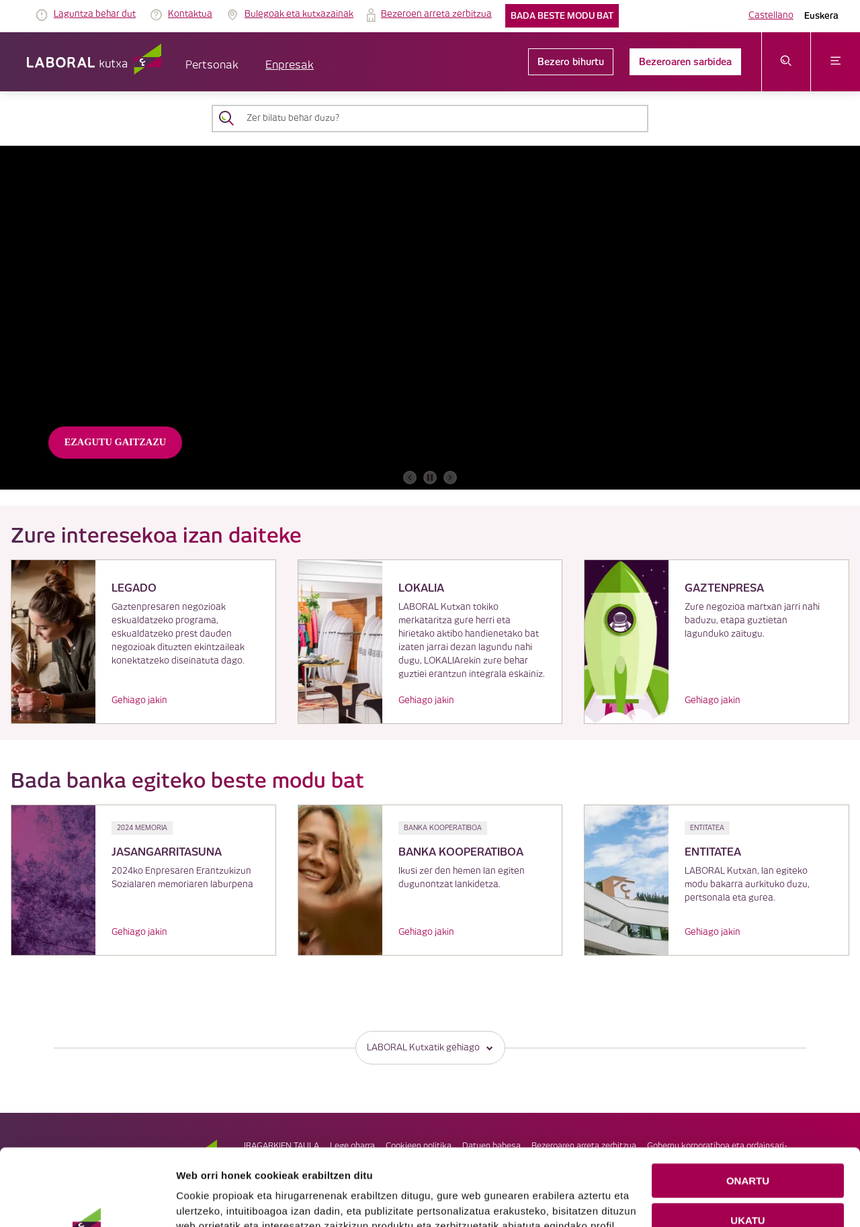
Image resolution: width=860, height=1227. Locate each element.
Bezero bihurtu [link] (571, 61)
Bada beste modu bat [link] (562, 16)
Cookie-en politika (460, 1199)
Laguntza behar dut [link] (95, 14)
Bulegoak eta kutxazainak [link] (299, 14)
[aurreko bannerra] (410, 477)
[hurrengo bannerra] (450, 477)
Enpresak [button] (289, 65)
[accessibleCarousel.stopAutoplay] (430, 477)
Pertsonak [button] (212, 65)
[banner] (430, 318)
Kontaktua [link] (190, 14)
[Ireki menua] (835, 61)
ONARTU (747, 1108)
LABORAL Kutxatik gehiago (430, 1047)
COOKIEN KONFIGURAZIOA (748, 1187)
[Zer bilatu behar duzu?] (442, 118)
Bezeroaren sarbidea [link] (685, 61)
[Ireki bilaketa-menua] (786, 61)
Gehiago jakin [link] (139, 700)
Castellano (770, 15)
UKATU (747, 1148)
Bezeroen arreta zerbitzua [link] (436, 14)
